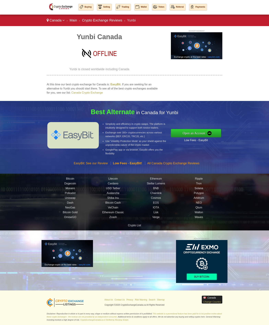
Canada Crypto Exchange (87, 92)
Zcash (113, 223)
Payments (200, 7)
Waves (199, 223)
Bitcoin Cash (113, 208)
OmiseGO (70, 223)
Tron (199, 189)
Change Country (212, 301)
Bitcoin (70, 184)
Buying (88, 7)
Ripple (199, 184)
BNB (156, 194)
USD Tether (113, 194)
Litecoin (113, 184)
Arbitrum (199, 203)
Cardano (113, 189)
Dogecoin (70, 189)
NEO (199, 208)
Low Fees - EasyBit (202, 139)
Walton (199, 218)
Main (73, 20)
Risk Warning (141, 300)
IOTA (156, 213)
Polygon (199, 199)
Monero (70, 194)
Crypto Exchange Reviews (102, 20)
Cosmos (156, 203)
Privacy (129, 300)
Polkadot (70, 199)
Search (152, 300)
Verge (156, 223)
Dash (70, 208)
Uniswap (70, 203)
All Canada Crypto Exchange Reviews (173, 169)
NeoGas (70, 213)
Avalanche (113, 199)
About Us (108, 300)
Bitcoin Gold (70, 218)
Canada (56, 20)
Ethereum (156, 184)
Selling (106, 7)
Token (161, 7)
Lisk (156, 218)
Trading (125, 7)
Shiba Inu (113, 203)
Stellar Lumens (156, 189)
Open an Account (200, 133)
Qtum (198, 213)
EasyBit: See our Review (91, 169)
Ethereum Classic (113, 218)
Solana (199, 194)
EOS (156, 208)
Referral (180, 7)
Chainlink (156, 199)
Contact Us (120, 300)
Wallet (144, 7)
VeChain (113, 213)
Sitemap (161, 300)
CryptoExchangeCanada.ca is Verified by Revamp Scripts (104, 320)
